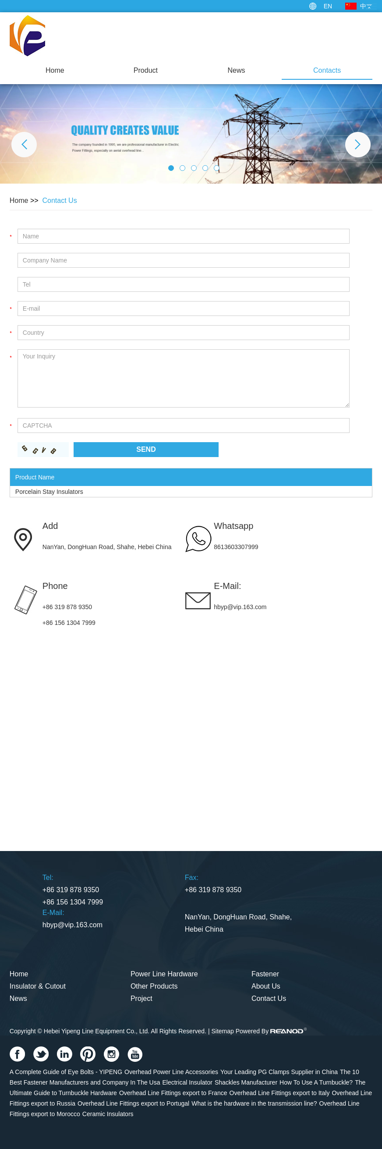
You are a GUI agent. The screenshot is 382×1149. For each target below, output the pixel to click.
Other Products (154, 986)
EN (328, 6)
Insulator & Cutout (38, 986)
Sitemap (222, 1031)
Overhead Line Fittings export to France (173, 1092)
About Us (265, 986)
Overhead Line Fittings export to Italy (280, 1092)
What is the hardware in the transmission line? (254, 1103)
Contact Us (59, 200)
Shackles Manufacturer (246, 1082)
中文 (366, 6)
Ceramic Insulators (108, 1113)
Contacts (327, 70)
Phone (55, 586)
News (236, 70)
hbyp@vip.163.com (240, 606)
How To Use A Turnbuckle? (316, 1082)
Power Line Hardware (164, 974)
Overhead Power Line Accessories (171, 1071)
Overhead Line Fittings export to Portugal (133, 1103)
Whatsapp (233, 526)
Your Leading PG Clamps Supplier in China (279, 1071)
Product (146, 70)
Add (50, 526)
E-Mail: (227, 586)
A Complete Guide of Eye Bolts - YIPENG (66, 1071)
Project (141, 998)
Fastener (265, 974)
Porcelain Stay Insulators (49, 491)
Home (55, 70)
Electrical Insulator (187, 1082)
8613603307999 (236, 546)
